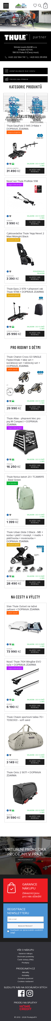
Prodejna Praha (15, 79)
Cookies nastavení (25, 981)
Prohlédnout (25, 860)
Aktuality (25, 972)
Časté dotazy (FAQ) (25, 959)
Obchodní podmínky (25, 956)
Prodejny (25, 963)
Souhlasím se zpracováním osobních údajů (25, 931)
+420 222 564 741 (16, 57)
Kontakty (25, 975)
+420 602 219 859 (38, 57)
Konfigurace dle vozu (19, 71)
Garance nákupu (26, 953)
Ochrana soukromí (25, 978)
